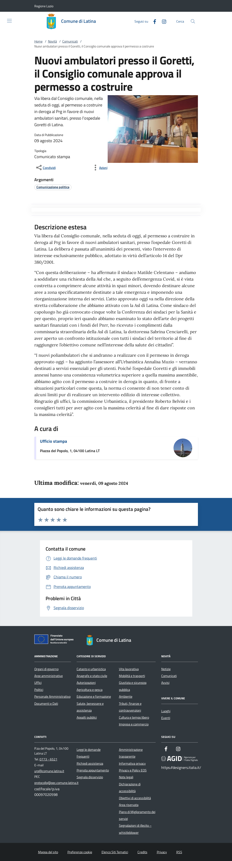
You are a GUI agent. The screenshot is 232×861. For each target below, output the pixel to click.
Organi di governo (46, 669)
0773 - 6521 (48, 759)
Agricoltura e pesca (89, 689)
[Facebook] (152, 21)
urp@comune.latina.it (49, 771)
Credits (142, 852)
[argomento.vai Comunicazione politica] (52, 187)
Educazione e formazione (94, 696)
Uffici (38, 682)
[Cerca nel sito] (193, 21)
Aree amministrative (48, 675)
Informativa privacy (132, 763)
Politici (38, 689)
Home (38, 41)
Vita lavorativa (129, 669)
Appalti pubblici (87, 717)
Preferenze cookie (79, 852)
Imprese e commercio (134, 724)
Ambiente (125, 696)
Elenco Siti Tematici (115, 852)
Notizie (166, 669)
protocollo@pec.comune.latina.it (56, 782)
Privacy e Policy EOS (133, 770)
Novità (52, 41)
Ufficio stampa (53, 441)
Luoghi (165, 711)
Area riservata (128, 804)
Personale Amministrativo (52, 696)
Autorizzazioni (86, 682)
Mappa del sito (48, 852)
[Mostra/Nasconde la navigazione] (9, 20)
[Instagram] (162, 21)
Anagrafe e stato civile (92, 675)
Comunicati (70, 41)
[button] (43, 6)
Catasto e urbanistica (91, 669)
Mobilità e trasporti (132, 675)
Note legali (126, 777)
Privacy (162, 852)
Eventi (165, 717)
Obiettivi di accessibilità (135, 798)
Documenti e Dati (46, 703)
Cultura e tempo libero (134, 717)
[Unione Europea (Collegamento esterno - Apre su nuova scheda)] (55, 640)
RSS (179, 852)
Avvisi (165, 682)
